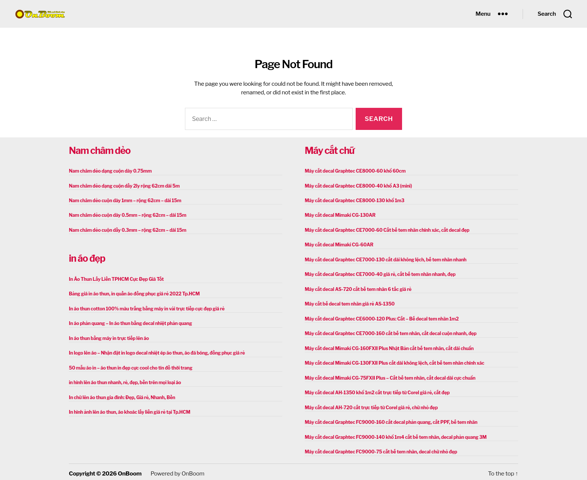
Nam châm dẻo (99, 150)
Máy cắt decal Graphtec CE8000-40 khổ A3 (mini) (357, 185)
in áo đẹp (87, 257)
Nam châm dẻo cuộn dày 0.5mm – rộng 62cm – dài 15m (126, 215)
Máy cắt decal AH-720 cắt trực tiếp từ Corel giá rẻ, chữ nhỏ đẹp (369, 404)
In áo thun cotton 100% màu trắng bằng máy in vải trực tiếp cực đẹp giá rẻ (144, 307)
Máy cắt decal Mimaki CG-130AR (339, 215)
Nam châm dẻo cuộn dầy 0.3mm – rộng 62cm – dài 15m (126, 229)
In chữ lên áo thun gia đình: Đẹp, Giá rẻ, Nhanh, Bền (120, 395)
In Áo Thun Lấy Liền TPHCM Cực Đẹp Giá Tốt (115, 278)
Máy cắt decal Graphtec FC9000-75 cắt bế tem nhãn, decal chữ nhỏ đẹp (379, 448)
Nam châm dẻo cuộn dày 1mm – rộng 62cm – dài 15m (123, 200)
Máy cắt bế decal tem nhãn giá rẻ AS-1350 (348, 302)
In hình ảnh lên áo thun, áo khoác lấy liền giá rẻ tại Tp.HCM (128, 409)
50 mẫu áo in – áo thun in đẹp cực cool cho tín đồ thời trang (129, 365)
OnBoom (129, 470)
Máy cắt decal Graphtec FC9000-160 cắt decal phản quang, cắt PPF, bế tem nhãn (389, 419)
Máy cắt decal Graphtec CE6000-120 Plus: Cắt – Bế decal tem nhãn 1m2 (379, 317)
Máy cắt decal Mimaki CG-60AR (338, 244)
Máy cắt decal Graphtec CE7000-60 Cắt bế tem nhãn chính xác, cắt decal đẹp (385, 229)
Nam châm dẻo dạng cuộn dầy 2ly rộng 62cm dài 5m (123, 185)
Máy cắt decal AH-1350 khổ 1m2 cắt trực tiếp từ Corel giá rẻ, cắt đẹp (375, 390)
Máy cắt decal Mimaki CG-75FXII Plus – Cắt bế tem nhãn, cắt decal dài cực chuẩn (388, 375)
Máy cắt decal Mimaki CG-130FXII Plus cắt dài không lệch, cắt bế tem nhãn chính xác (392, 361)
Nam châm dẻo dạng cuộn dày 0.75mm (109, 171)
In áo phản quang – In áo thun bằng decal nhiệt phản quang (129, 322)
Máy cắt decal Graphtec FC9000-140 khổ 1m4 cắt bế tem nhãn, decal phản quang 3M (393, 434)
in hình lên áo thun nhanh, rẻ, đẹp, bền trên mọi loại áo (123, 380)
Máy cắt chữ (329, 150)
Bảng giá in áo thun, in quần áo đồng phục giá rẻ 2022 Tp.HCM (132, 292)
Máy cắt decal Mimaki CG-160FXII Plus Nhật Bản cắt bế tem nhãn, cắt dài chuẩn (387, 346)
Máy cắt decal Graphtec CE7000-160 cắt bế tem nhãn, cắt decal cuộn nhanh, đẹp (388, 331)
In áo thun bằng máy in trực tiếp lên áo (108, 336)
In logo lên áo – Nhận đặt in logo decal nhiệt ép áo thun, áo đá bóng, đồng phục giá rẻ (154, 351)
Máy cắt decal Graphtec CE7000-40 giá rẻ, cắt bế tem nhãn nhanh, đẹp (378, 273)
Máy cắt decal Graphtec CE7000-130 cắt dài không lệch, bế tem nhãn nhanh (383, 258)
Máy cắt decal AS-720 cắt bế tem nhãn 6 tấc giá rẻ (356, 288)
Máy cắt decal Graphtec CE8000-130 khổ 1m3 (353, 200)
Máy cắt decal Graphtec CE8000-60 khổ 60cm (354, 171)
